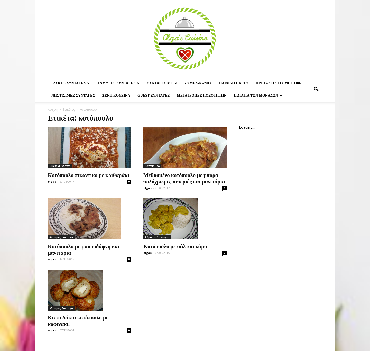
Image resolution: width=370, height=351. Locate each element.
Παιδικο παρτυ (233, 83)
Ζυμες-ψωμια (198, 83)
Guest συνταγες (153, 95)
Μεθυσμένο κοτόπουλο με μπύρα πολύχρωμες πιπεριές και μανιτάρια (184, 178)
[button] (316, 89)
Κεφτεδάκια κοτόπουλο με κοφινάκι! (78, 320)
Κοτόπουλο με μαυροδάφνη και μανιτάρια (83, 249)
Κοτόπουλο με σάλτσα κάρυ (175, 246)
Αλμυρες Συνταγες (118, 83)
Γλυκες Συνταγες (70, 83)
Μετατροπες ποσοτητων (201, 95)
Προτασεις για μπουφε (278, 83)
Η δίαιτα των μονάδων (258, 95)
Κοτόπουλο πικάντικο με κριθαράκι (88, 174)
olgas (52, 181)
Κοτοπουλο (152, 166)
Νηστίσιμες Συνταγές (73, 95)
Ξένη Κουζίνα (116, 95)
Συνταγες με (162, 83)
